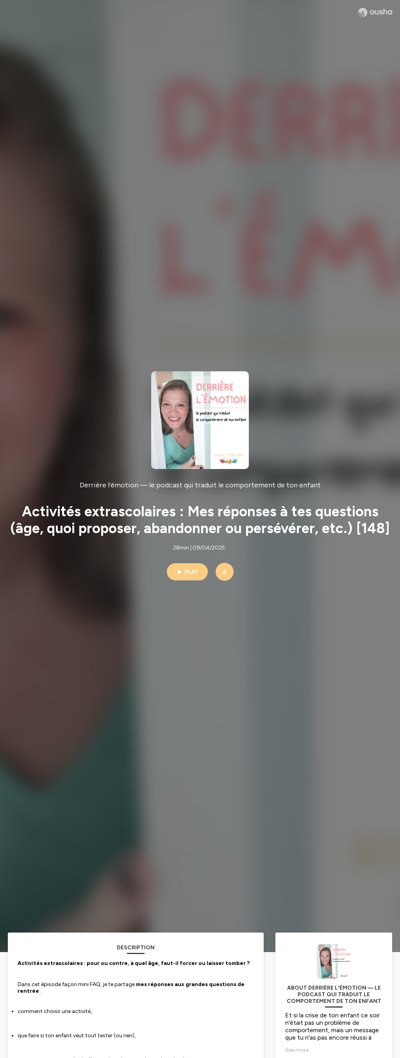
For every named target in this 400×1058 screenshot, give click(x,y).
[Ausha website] (375, 12)
